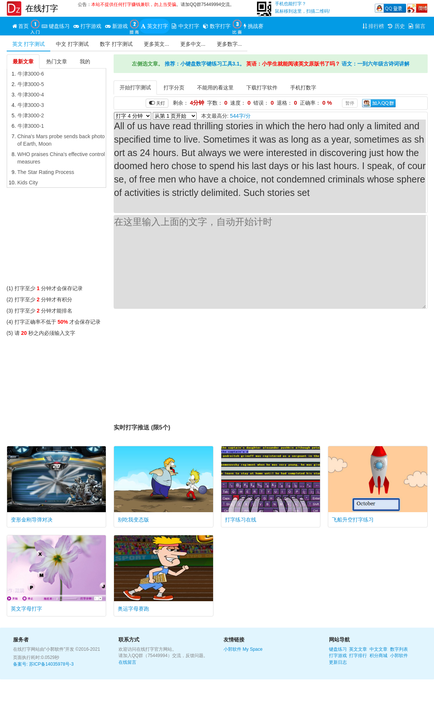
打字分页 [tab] (174, 88)
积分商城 (378, 655)
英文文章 (358, 649)
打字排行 (358, 655)
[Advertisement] (57, 238)
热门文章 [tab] (56, 61)
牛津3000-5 (31, 84)
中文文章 (378, 649)
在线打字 (41, 8)
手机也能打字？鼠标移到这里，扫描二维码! (302, 7)
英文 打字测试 (28, 44)
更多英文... (156, 44)
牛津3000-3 (31, 105)
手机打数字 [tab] (303, 88)
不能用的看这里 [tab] (215, 88)
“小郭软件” (54, 649)
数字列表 (399, 649)
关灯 (157, 103)
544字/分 (240, 116)
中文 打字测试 (72, 44)
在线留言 (127, 662)
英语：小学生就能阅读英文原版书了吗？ (293, 64)
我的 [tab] (85, 61)
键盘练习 (338, 649)
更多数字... (229, 44)
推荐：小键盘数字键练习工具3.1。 (205, 64)
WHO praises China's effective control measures (61, 158)
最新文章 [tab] (23, 61)
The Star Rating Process (46, 172)
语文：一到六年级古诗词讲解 (375, 64)
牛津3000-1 (31, 126)
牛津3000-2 (31, 115)
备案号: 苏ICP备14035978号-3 (43, 664)
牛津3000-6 (31, 74)
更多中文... (193, 44)
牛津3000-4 (31, 95)
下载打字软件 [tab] (262, 88)
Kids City (28, 182)
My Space (252, 649)
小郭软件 (232, 649)
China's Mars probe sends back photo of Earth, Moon (61, 140)
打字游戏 (338, 655)
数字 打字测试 (116, 44)
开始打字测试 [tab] (135, 88)
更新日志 (338, 662)
